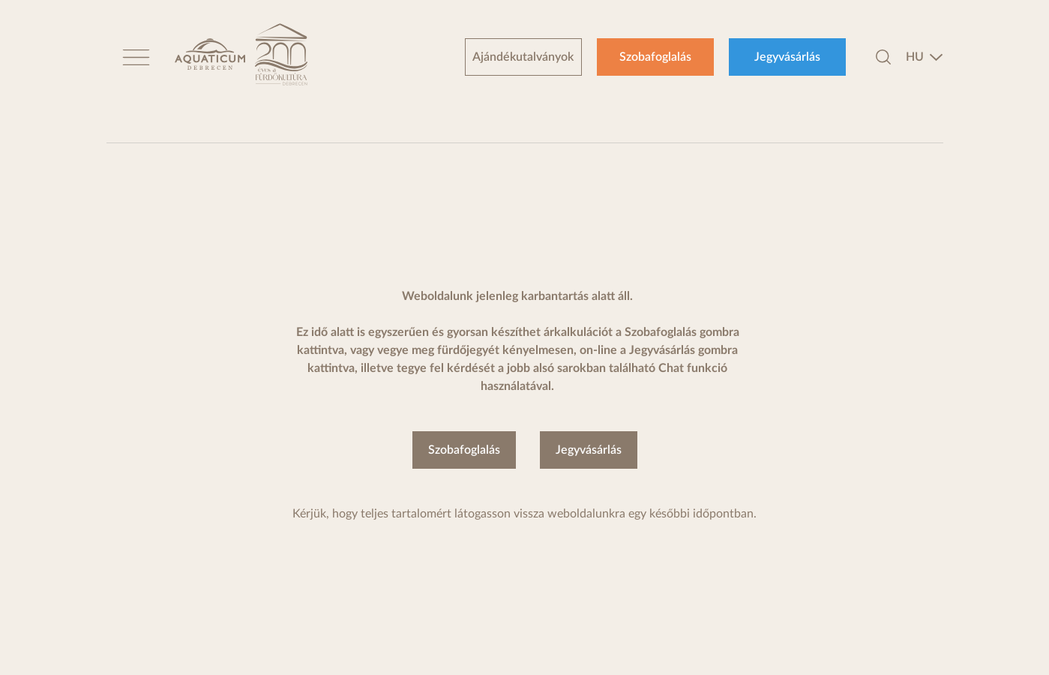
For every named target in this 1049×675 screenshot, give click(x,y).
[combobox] (924, 57)
